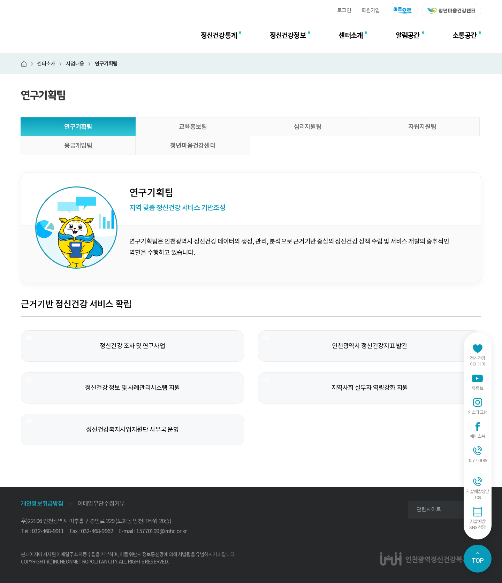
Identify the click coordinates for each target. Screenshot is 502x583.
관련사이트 (429, 509)
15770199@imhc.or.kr (161, 531)
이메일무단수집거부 (101, 503)
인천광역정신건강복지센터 (68, 35)
